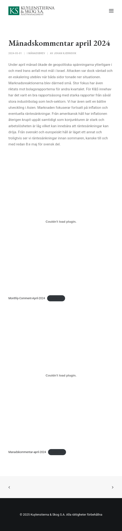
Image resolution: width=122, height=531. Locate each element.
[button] (111, 10)
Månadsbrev (36, 53)
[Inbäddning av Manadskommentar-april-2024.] (61, 376)
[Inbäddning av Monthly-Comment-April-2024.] (61, 222)
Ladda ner (56, 298)
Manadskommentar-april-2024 (27, 452)
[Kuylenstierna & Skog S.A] (31, 10)
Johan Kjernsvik (65, 53)
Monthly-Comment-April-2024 (26, 298)
